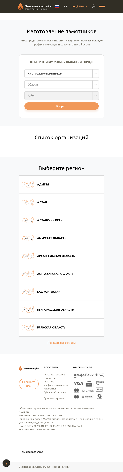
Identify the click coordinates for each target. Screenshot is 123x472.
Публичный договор (55, 392)
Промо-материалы (54, 398)
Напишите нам (28, 383)
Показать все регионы (62, 342)
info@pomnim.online (32, 452)
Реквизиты (50, 388)
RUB (66, 6)
